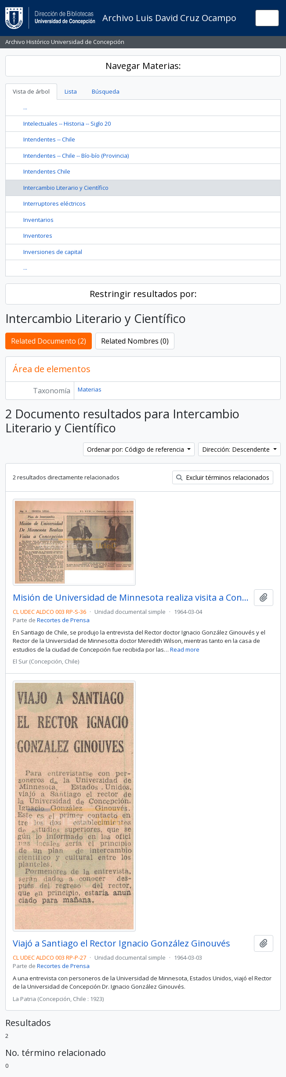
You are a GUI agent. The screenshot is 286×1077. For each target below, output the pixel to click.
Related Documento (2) (48, 341)
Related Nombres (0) (135, 341)
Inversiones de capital (52, 252)
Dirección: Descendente (237, 449)
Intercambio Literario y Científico (66, 188)
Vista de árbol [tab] (31, 91)
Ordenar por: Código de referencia (136, 449)
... (25, 107)
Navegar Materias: (143, 66)
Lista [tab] (71, 91)
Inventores (37, 235)
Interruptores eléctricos (54, 203)
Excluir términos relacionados (222, 477)
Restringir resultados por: (143, 294)
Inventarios (38, 220)
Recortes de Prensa (63, 620)
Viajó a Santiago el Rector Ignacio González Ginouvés (121, 943)
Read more (184, 649)
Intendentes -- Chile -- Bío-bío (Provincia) (76, 156)
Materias (89, 389)
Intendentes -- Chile (49, 139)
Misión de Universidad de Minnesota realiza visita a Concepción (131, 597)
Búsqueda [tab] (105, 91)
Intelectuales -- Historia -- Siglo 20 (67, 123)
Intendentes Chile (46, 171)
